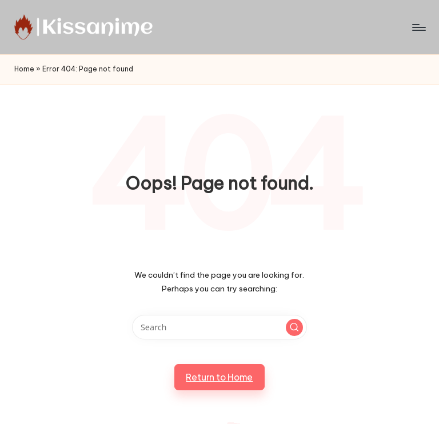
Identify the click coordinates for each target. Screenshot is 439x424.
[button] (294, 327)
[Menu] (418, 27)
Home (24, 69)
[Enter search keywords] (219, 327)
